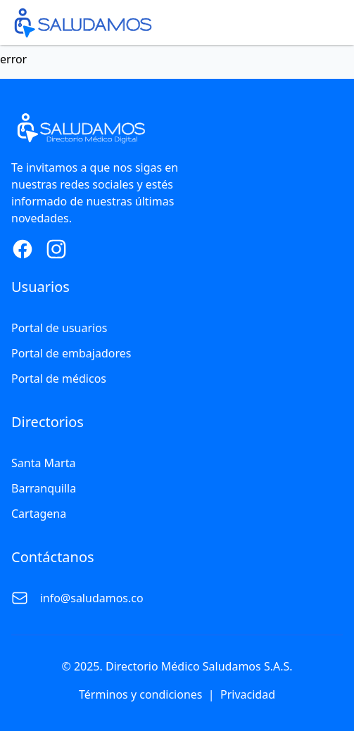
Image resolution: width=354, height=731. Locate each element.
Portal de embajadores (71, 353)
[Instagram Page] (56, 249)
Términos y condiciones (141, 694)
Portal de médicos (58, 378)
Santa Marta (43, 463)
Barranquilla (43, 488)
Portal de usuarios (59, 328)
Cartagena (38, 513)
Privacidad (247, 694)
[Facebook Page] (22, 249)
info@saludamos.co (92, 598)
